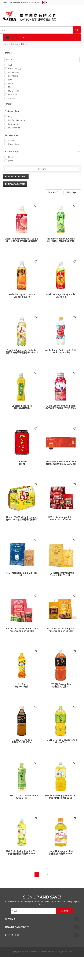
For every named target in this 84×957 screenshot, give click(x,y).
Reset (42, 169)
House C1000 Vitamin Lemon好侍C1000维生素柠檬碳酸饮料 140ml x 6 (21, 519)
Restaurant (13, 124)
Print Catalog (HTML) (15, 176)
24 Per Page (72, 192)
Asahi (10, 65)
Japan (10, 160)
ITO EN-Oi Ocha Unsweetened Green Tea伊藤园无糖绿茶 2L (61, 742)
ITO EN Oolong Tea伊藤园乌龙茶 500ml (21, 741)
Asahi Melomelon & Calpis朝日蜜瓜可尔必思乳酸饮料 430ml (61, 241)
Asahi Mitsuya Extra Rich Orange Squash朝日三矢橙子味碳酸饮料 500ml (22, 296)
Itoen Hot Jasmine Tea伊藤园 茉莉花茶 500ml (61, 852)
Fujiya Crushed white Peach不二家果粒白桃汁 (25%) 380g (60, 406)
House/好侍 (13, 72)
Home (5, 44)
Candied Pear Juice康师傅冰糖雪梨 (22, 406)
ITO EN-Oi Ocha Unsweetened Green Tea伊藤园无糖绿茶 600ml (22, 797)
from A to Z (54, 192)
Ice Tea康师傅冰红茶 (21, 685)
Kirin (10, 80)
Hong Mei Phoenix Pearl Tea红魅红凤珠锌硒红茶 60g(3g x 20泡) (61, 463)
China (10, 157)
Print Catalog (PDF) (15, 184)
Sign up (65, 910)
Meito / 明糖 (13, 91)
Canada (11, 140)
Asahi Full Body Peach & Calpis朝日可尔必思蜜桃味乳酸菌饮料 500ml (21, 241)
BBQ (10, 116)
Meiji (10, 87)
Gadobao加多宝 (22, 462)
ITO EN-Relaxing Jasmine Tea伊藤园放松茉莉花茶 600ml (21, 852)
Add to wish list (35, 205)
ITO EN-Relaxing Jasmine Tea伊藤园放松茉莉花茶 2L (60, 796)
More (9, 103)
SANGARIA (12, 94)
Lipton (11, 83)
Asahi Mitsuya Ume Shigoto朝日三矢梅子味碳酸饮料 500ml (22, 351)
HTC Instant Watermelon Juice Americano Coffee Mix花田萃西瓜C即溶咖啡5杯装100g (22, 630)
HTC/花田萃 (13, 76)
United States (14, 144)
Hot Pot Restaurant (16, 120)
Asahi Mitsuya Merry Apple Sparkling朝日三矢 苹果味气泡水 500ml (61, 296)
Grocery (14, 44)
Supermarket (14, 128)
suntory (11, 98)
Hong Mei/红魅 (14, 68)
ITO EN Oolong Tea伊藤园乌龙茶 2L (61, 685)
